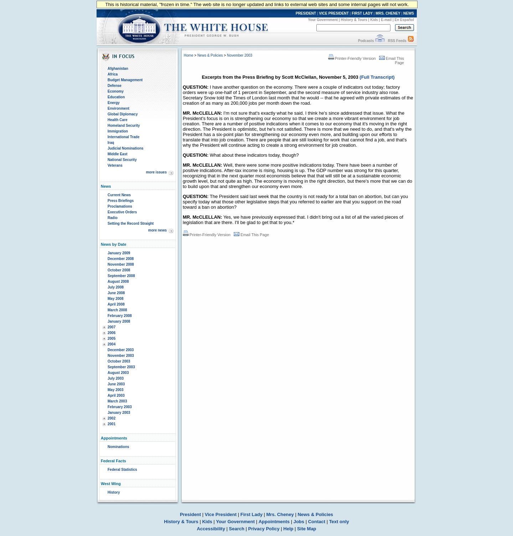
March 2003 (117, 401)
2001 (111, 424)
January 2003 (119, 413)
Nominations (118, 447)
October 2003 (119, 361)
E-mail (386, 20)
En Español (404, 20)
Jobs (299, 521)
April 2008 (116, 304)
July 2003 (116, 378)
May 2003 (115, 390)
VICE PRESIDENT (334, 13)
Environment (118, 108)
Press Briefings (121, 201)
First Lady (251, 514)
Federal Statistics (122, 470)
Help (288, 528)
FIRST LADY (362, 13)
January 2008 (119, 321)
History (114, 492)
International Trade (123, 137)
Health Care (118, 120)
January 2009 (119, 253)
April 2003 (116, 395)
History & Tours (354, 20)
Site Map (306, 528)
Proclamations (120, 206)
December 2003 (121, 350)
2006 (111, 333)
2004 (111, 344)
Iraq (111, 143)
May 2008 (115, 299)
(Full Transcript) (376, 77)
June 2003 (116, 384)
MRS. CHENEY (387, 13)
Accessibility (211, 528)
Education (116, 97)
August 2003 (118, 373)
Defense (114, 86)
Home (188, 55)
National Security (122, 160)
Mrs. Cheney (280, 514)
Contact (316, 521)
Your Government (323, 20)
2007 (111, 327)
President (190, 514)
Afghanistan (118, 69)
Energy (114, 103)
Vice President (221, 514)
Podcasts (366, 41)
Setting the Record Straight (131, 223)
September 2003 (121, 367)
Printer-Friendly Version (352, 58)
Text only (339, 521)
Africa (113, 74)
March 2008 (117, 310)
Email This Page (251, 235)
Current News (119, 195)
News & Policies (210, 55)
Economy (116, 91)
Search (236, 528)
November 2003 (121, 356)
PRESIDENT (306, 13)
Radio (113, 218)
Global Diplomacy (123, 114)
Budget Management (125, 80)
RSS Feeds (397, 41)
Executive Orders (122, 212)
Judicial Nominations (126, 148)
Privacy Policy (264, 528)
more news (157, 230)
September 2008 (121, 276)
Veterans (115, 165)
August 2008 (118, 281)
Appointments (274, 521)
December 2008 (121, 259)
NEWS (408, 13)
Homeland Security (124, 126)
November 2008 (121, 264)
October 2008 (119, 270)
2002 (111, 418)
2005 (111, 338)
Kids (374, 20)
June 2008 (116, 293)
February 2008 (120, 316)
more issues (156, 172)
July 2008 (116, 287)
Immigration (118, 131)
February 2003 (120, 407)
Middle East (118, 154)
